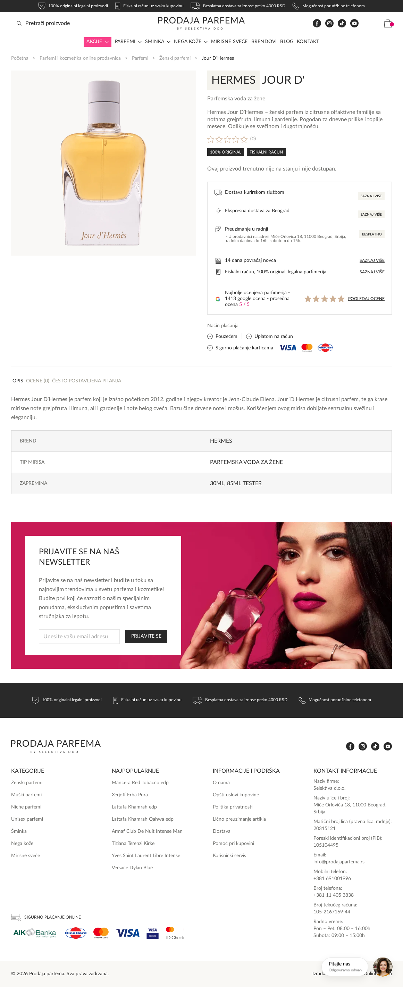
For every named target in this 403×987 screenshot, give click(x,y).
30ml (217, 483)
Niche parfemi (26, 807)
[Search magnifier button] (19, 23)
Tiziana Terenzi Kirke (133, 843)
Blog (286, 41)
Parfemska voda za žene (246, 462)
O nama (221, 782)
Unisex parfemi (27, 819)
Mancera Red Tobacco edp (140, 782)
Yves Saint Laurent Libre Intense (146, 855)
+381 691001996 (332, 878)
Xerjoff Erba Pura (130, 795)
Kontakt (308, 41)
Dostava (221, 831)
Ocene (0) (37, 381)
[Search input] (59, 23)
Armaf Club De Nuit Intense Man (147, 831)
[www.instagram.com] (329, 23)
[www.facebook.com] (317, 23)
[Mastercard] (101, 933)
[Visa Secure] (152, 933)
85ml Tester (244, 483)
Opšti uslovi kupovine (236, 795)
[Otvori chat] (358, 967)
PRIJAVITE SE (146, 636)
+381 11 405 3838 (333, 895)
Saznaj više (371, 196)
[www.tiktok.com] (342, 23)
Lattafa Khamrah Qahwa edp (143, 819)
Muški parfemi (26, 795)
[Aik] (34, 933)
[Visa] (128, 933)
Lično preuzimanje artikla (239, 819)
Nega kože (187, 41)
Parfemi (125, 41)
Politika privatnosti (233, 807)
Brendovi (264, 41)
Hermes (221, 441)
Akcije (94, 41)
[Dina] (75, 933)
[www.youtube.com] (354, 23)
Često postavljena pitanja (86, 381)
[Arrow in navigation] (105, 42)
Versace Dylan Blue (132, 867)
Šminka (154, 41)
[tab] (18, 381)
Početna (19, 58)
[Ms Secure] (175, 933)
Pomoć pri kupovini (233, 843)
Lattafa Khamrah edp (134, 807)
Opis (17, 381)
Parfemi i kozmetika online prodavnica (80, 58)
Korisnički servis (229, 855)
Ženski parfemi (175, 58)
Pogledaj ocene (366, 299)
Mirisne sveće (229, 41)
